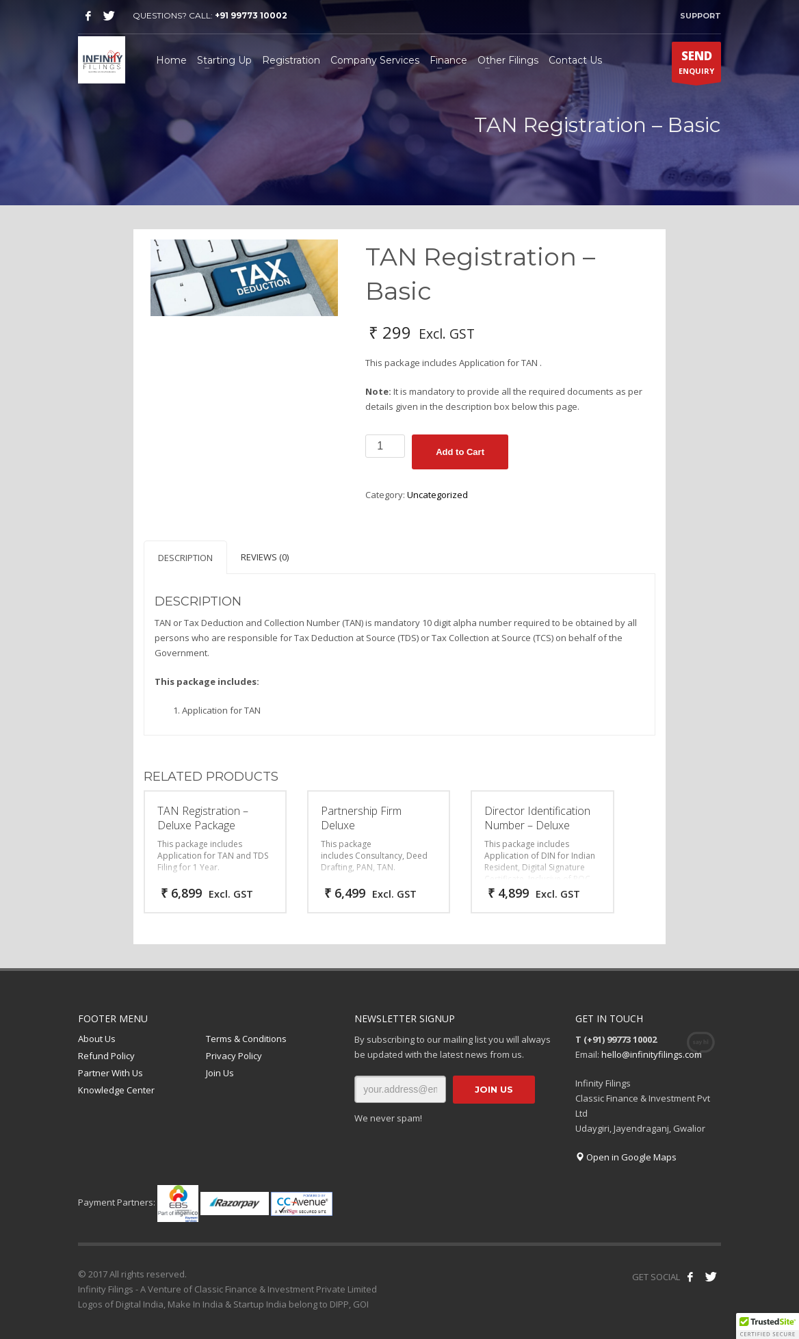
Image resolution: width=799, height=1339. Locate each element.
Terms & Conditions (246, 1038)
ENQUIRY (696, 65)
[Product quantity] (385, 446)
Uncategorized (437, 495)
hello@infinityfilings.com (651, 1054)
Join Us (220, 1073)
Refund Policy (106, 1056)
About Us (97, 1038)
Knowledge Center (116, 1090)
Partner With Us (110, 1073)
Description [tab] (185, 557)
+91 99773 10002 (251, 15)
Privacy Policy (234, 1056)
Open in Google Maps (626, 1157)
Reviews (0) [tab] (265, 557)
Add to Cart (460, 452)
